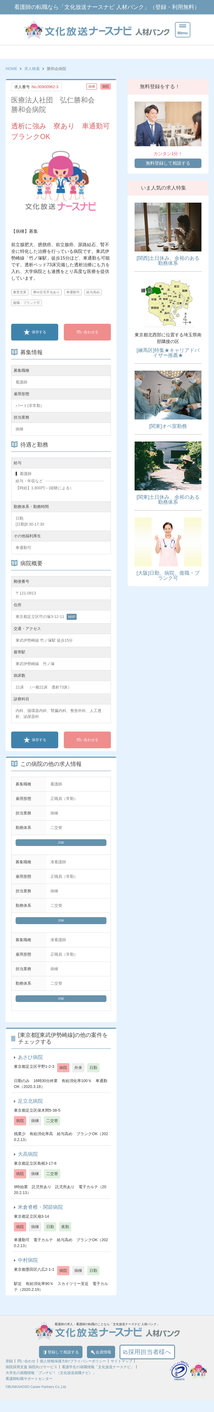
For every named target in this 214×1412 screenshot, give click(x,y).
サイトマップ (121, 1372)
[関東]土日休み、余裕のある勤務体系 (168, 499)
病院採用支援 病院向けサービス (31, 1378)
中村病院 (28, 1268)
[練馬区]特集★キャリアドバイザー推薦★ (168, 352)
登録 (9, 1372)
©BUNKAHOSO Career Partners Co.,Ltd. (36, 1398)
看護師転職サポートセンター (29, 1390)
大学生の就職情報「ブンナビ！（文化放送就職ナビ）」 (51, 1384)
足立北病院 (30, 1109)
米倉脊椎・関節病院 (40, 1215)
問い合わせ (26, 1372)
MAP (71, 617)
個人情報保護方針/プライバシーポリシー (73, 1372)
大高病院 (28, 1162)
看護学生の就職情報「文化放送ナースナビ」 (98, 1378)
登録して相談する (50, 1361)
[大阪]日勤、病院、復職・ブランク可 (168, 575)
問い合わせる (87, 332)
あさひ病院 (30, 1065)
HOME (11, 68)
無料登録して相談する (168, 163)
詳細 (61, 844)
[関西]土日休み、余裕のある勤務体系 (168, 260)
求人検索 (32, 68)
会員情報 (110, 1361)
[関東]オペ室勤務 (168, 426)
